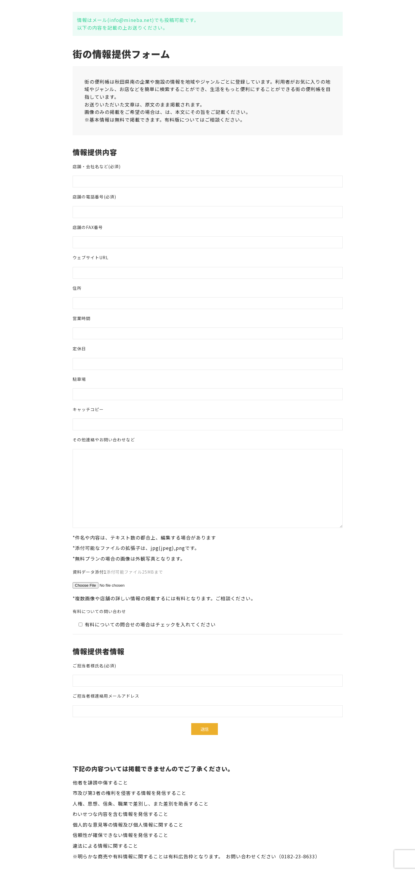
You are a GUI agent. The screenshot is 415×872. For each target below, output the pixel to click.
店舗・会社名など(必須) (97, 166)
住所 (77, 288)
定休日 (79, 348)
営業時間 (81, 318)
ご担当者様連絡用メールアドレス (106, 696)
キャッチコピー (88, 409)
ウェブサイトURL (90, 257)
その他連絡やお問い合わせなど (104, 440)
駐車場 (79, 379)
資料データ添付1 (118, 572)
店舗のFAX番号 (88, 227)
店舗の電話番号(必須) (94, 197)
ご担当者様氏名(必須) (94, 666)
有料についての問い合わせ (99, 611)
